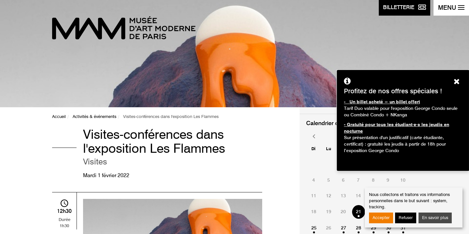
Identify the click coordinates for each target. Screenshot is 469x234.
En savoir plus (435, 218)
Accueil (59, 117)
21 (358, 212)
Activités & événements (94, 117)
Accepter (381, 218)
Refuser (406, 218)
